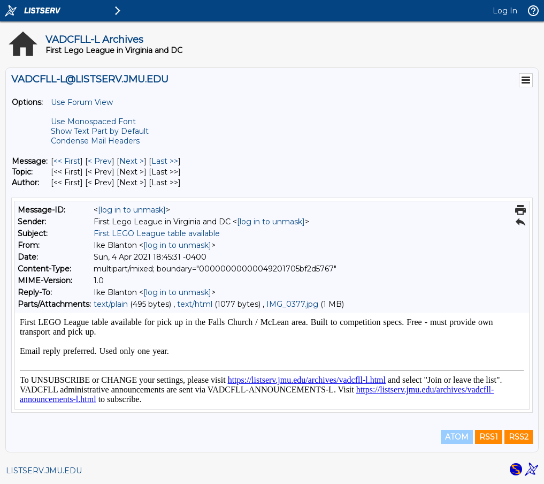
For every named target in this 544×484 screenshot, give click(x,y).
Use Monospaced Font (93, 121)
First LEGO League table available (157, 233)
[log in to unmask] (132, 210)
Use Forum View (82, 102)
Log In (505, 11)
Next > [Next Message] (131, 161)
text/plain (111, 304)
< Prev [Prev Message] (100, 161)
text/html (194, 304)
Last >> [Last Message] (164, 161)
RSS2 (518, 437)
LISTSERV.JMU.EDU (44, 470)
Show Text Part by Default (100, 131)
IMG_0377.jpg (292, 304)
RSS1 (488, 437)
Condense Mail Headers (95, 141)
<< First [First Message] (66, 161)
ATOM (457, 437)
